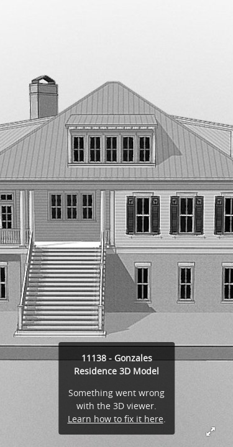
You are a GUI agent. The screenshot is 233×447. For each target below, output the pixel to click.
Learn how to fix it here (115, 419)
